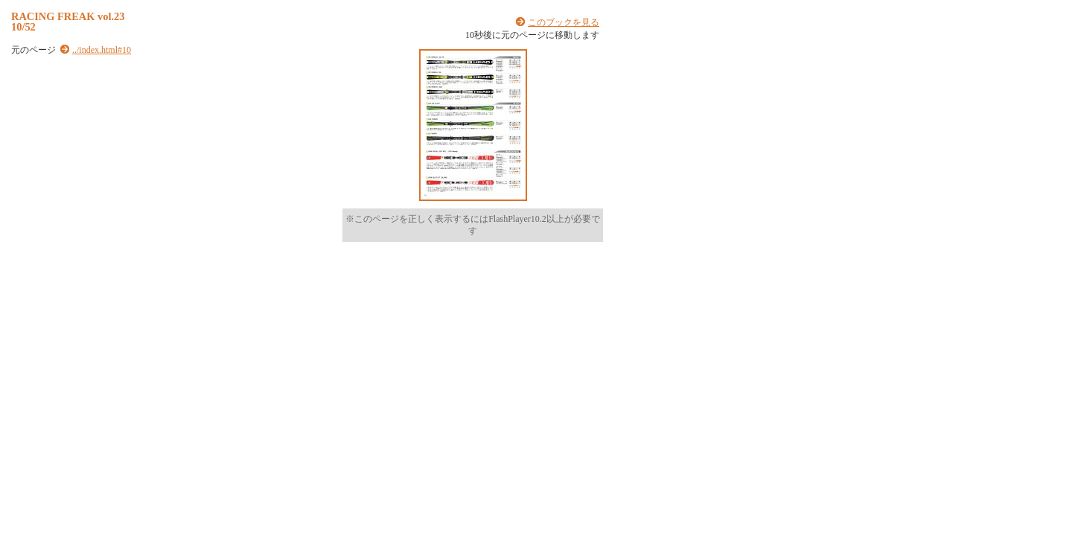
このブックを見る (563, 22)
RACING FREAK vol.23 (68, 16)
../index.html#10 (101, 50)
